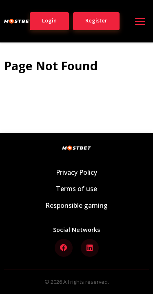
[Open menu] (140, 21)
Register (96, 20)
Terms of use (76, 188)
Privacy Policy (76, 172)
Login (49, 20)
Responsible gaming (76, 205)
